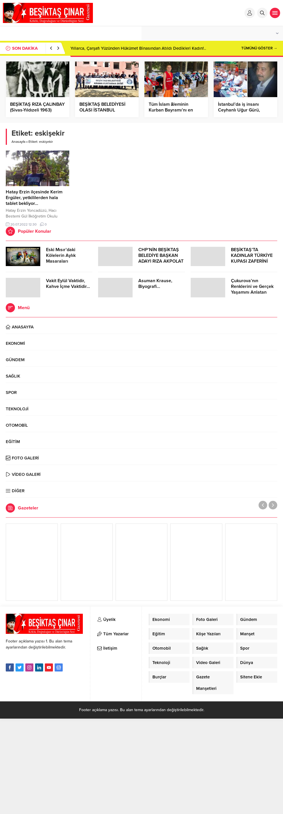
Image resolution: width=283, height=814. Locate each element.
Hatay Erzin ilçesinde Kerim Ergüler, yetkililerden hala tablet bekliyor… (34, 197)
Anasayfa (18, 142)
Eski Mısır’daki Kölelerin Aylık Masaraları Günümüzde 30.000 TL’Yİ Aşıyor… (66, 261)
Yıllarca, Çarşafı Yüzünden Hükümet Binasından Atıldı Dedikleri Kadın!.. (138, 48)
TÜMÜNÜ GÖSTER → (259, 48)
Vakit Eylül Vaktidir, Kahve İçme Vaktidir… (68, 283)
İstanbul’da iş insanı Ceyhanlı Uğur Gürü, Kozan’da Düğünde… (239, 110)
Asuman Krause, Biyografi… (155, 283)
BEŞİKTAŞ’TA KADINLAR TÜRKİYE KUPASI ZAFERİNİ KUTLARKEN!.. (252, 258)
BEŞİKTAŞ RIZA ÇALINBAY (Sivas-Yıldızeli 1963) (37, 107)
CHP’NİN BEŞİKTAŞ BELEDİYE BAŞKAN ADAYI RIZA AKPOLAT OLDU (160, 258)
